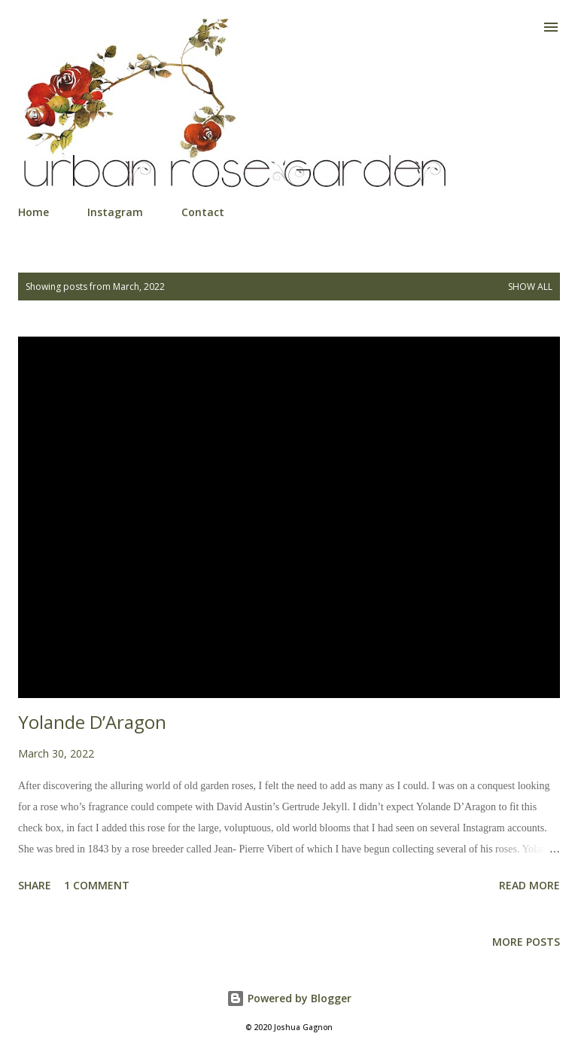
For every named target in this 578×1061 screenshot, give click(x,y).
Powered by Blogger (289, 998)
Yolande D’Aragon (92, 721)
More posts (526, 941)
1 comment (96, 885)
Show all (530, 286)
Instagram (115, 212)
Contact (202, 212)
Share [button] (34, 885)
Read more (529, 885)
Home (33, 212)
